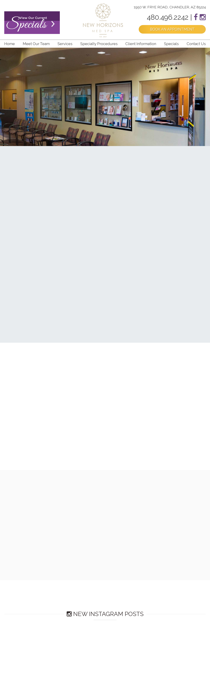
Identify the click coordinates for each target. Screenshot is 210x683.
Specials (171, 44)
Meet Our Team (36, 44)
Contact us (196, 44)
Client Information (140, 44)
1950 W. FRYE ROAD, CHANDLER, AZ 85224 (170, 7)
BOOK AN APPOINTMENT (172, 29)
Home (9, 44)
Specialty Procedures (99, 44)
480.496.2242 (168, 17)
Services (65, 44)
